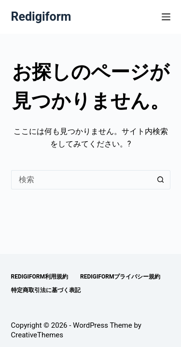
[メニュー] (166, 17)
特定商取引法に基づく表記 (46, 290)
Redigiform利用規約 (40, 276)
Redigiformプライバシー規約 (120, 276)
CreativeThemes (37, 335)
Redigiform (41, 17)
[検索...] (81, 179)
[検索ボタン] (160, 179)
